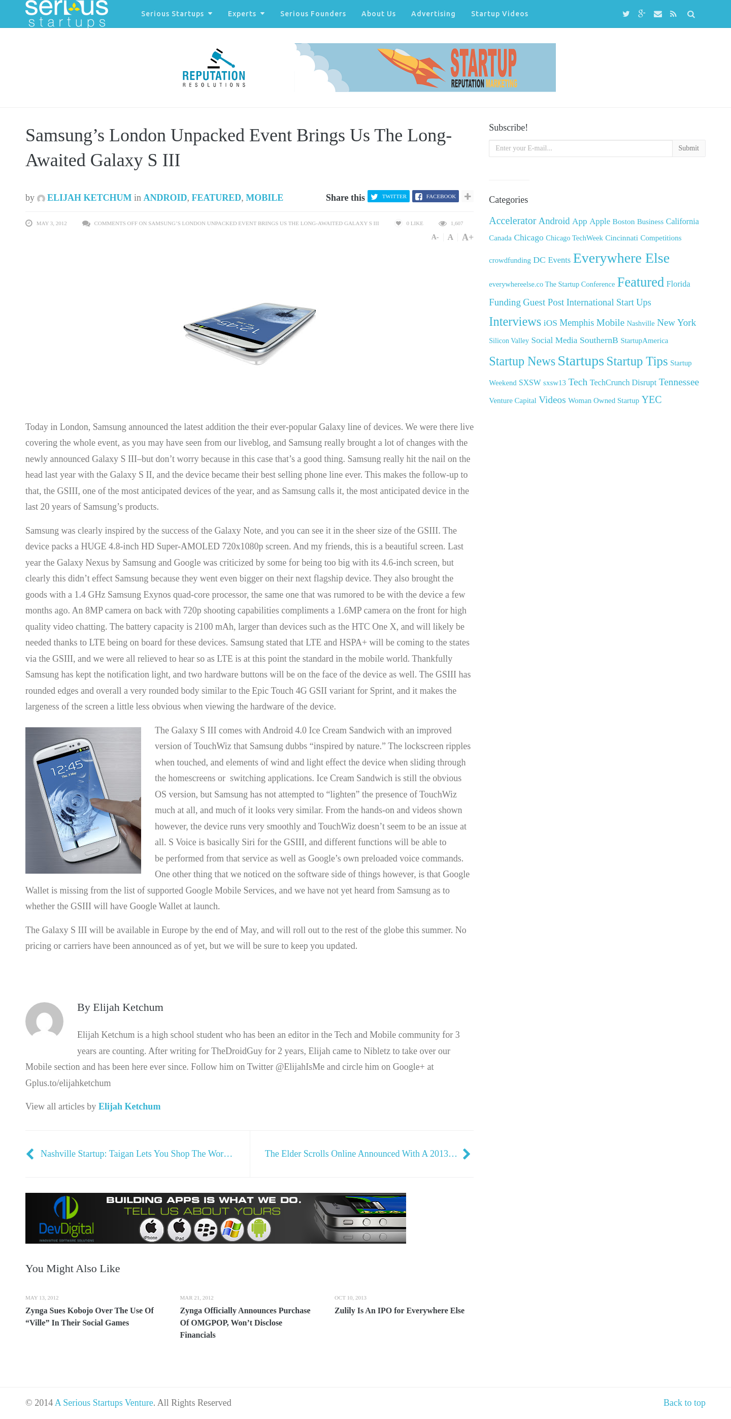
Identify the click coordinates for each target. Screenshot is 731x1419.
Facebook (441, 196)
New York (676, 322)
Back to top (684, 1403)
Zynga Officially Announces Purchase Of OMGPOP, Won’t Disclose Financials (245, 1322)
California (682, 221)
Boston (624, 221)
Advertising (433, 14)
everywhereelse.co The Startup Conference (552, 284)
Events (559, 260)
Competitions (660, 238)
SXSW (530, 382)
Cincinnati (621, 237)
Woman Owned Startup (603, 400)
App (579, 221)
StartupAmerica (644, 340)
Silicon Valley (509, 341)
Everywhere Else (621, 258)
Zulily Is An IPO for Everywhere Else (399, 1310)
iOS (550, 323)
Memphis (576, 323)
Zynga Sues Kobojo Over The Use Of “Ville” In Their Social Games (89, 1316)
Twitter (394, 196)
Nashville (641, 323)
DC (539, 260)
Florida (678, 284)
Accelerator (512, 220)
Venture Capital (512, 400)
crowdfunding (509, 260)
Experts (242, 14)
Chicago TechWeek (574, 238)
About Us (378, 14)
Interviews (515, 321)
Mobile (264, 198)
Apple (599, 221)
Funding (504, 302)
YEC (652, 399)
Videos (552, 399)
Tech (577, 382)
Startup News (522, 361)
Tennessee (679, 382)
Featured (217, 198)
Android (165, 198)
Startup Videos (499, 14)
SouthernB (599, 340)
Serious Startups (172, 14)
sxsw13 (554, 383)
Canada (500, 238)
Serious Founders (313, 14)
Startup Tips (637, 361)
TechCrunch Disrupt (623, 382)
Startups (581, 360)
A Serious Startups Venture (104, 1403)
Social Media (554, 340)
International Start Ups (609, 302)
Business (650, 222)
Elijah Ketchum (84, 198)
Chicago (528, 237)
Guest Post (543, 302)
